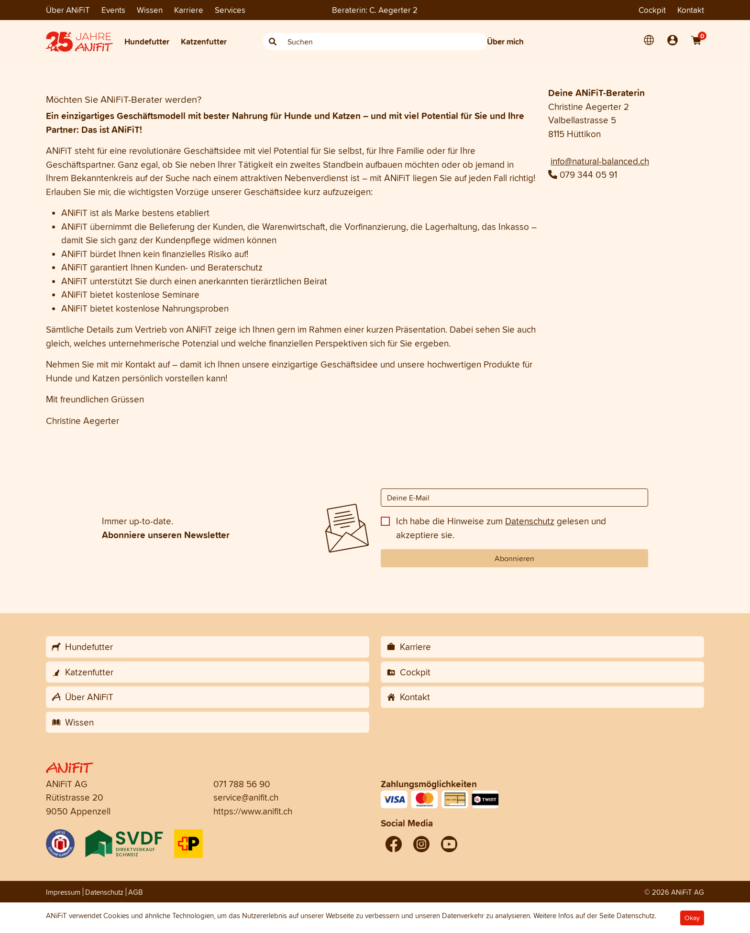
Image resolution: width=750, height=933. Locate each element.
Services (230, 10)
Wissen (150, 10)
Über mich (505, 41)
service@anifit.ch (245, 797)
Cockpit (652, 10)
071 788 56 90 (241, 784)
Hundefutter (146, 41)
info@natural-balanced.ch (600, 161)
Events (113, 10)
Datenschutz (529, 521)
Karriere (188, 10)
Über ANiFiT (68, 10)
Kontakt (690, 10)
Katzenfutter (204, 41)
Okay (692, 918)
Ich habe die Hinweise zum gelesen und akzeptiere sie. (501, 528)
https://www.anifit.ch (252, 811)
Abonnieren (514, 558)
